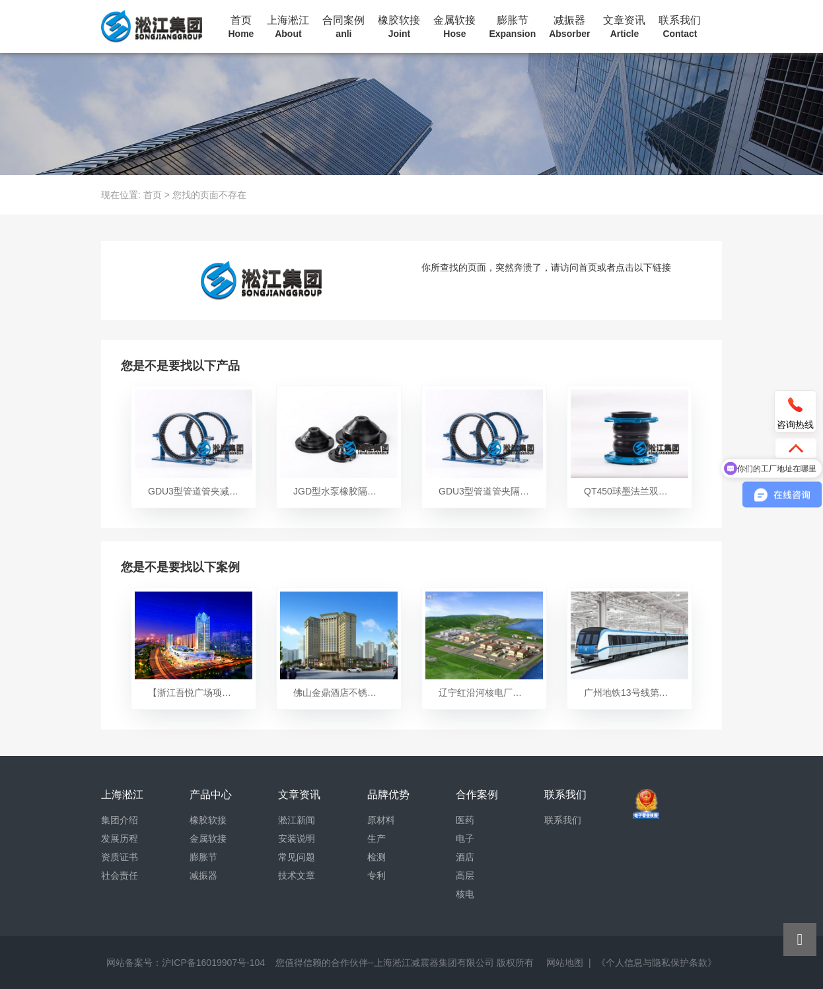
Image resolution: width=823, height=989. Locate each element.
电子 (465, 838)
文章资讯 (624, 27)
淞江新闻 (296, 820)
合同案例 (343, 27)
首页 (241, 27)
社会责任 (119, 875)
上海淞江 (288, 27)
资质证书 (119, 857)
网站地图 (564, 962)
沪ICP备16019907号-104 (213, 962)
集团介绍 (119, 820)
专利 (376, 875)
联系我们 (680, 27)
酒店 (465, 857)
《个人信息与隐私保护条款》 (656, 962)
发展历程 (119, 838)
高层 (465, 875)
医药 (465, 820)
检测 (376, 857)
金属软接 (454, 27)
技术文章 (296, 875)
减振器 (569, 27)
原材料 (381, 820)
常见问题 (296, 857)
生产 (376, 838)
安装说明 (296, 838)
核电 (465, 894)
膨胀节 (512, 27)
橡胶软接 (399, 27)
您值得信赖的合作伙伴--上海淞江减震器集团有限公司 (384, 962)
